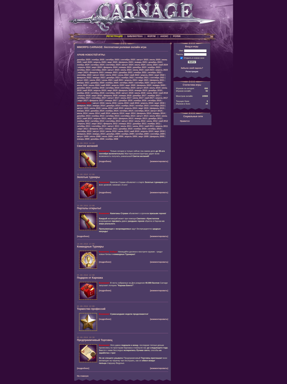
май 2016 (134, 103)
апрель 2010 (147, 131)
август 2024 (127, 65)
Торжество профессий (91, 308)
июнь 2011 (138, 126)
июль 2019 (155, 88)
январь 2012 (125, 123)
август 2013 (142, 116)
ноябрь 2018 (83, 93)
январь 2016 (99, 105)
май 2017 (149, 98)
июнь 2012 (152, 121)
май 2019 (87, 90)
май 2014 (105, 113)
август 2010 (98, 131)
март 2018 (97, 95)
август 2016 (98, 103)
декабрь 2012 (155, 118)
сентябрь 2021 (157, 77)
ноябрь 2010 (140, 129)
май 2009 (118, 136)
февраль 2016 (84, 105)
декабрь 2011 (139, 123)
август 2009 (82, 136)
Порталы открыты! (89, 208)
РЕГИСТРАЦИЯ (114, 36)
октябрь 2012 (97, 121)
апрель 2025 (100, 62)
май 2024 (163, 65)
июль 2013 (155, 116)
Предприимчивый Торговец (94, 340)
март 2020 (130, 85)
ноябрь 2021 (127, 77)
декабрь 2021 (113, 77)
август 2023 (113, 70)
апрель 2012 (84, 123)
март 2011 (83, 129)
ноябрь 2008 (112, 139)
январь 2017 (111, 100)
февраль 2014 (144, 113)
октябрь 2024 (97, 65)
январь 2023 (111, 72)
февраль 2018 (110, 95)
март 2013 (112, 118)
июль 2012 (140, 121)
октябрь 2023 (83, 70)
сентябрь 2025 (128, 59)
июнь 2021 (107, 80)
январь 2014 (159, 113)
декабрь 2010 (125, 129)
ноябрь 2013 (98, 116)
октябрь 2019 (112, 88)
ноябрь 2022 (140, 72)
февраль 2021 (157, 80)
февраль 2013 (126, 118)
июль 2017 (126, 98)
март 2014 (130, 113)
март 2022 (160, 75)
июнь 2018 (152, 93)
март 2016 (160, 103)
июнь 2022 (123, 75)
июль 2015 (95, 108)
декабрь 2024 (155, 62)
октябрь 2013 (112, 116)
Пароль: (180, 54)
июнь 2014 (94, 113)
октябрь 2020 (126, 83)
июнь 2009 (107, 136)
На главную (83, 376)
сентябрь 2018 (113, 93)
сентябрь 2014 (142, 111)
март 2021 (143, 80)
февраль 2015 (157, 108)
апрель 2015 (131, 108)
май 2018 (163, 93)
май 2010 (134, 131)
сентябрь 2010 (84, 131)
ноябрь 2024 (83, 65)
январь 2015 (83, 111)
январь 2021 (83, 83)
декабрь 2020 (97, 83)
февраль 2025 (126, 62)
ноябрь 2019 (98, 88)
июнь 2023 (138, 70)
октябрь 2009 (142, 134)
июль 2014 (82, 113)
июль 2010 (111, 131)
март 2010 (160, 131)
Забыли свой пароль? (192, 68)
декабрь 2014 (97, 111)
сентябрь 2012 (113, 121)
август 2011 (113, 126)
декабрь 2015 (113, 105)
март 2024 (97, 67)
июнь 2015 (107, 108)
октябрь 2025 (112, 59)
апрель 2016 (147, 103)
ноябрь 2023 (154, 67)
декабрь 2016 (125, 100)
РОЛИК (177, 36)
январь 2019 (141, 90)
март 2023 (83, 72)
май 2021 (118, 80)
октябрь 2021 (142, 77)
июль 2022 (111, 75)
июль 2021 (95, 80)
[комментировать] (159, 161)
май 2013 (87, 118)
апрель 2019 (100, 90)
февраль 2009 (157, 136)
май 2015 (118, 108)
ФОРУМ (151, 36)
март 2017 (83, 100)
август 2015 (82, 108)
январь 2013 (141, 118)
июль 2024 (140, 65)
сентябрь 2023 (99, 70)
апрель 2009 (131, 136)
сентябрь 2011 (99, 126)
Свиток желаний (87, 145)
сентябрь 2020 (142, 83)
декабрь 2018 (155, 90)
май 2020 (105, 85)
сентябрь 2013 (128, 116)
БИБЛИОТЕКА (135, 36)
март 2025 (112, 62)
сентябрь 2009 (157, 134)
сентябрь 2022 (84, 75)
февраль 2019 (126, 90)
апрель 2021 (131, 80)
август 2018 (127, 93)
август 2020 (156, 83)
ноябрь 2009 (127, 134)
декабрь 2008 (97, 139)
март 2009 (143, 136)
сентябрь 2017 (99, 98)
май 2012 (163, 121)
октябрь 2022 (154, 72)
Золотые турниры (88, 177)
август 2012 (127, 121)
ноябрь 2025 (98, 59)
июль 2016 (111, 103)
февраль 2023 (96, 72)
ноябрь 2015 (127, 105)
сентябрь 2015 (157, 105)
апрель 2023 (162, 70)
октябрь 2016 (154, 100)
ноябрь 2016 (140, 100)
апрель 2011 (162, 126)
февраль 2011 (96, 129)
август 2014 (156, 111)
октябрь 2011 (83, 126)
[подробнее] (105, 161)
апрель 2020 (118, 85)
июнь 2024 (152, 65)
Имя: (181, 50)
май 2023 (149, 70)
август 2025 (142, 59)
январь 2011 (111, 129)
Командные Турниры (90, 246)
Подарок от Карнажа (90, 277)
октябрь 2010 (154, 129)
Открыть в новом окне (194, 58)
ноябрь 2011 (154, 123)
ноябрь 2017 (154, 95)
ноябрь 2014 (112, 111)
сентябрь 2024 (113, 65)
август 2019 (142, 88)
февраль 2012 (110, 123)
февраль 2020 (144, 85)
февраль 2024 (110, 67)
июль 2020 (82, 85)
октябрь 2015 (142, 105)
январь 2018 (125, 95)
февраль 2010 (84, 134)
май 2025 (87, 62)
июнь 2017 (138, 98)
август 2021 (82, 80)
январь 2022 (99, 77)
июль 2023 (126, 70)
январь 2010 (99, 134)
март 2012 (97, 123)
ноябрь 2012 (83, 121)
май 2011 (149, 126)
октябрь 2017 (83, 98)
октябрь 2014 (126, 111)
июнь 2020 (94, 85)
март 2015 (143, 108)
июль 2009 (95, 136)
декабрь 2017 (139, 95)
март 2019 (112, 90)
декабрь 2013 (83, 116)
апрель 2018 (84, 95)
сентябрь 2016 (84, 103)
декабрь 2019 (83, 88)
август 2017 (113, 98)
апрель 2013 (100, 118)
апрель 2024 (84, 67)
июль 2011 (126, 126)
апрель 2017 (162, 98)
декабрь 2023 (139, 67)
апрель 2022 (147, 75)
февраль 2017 (96, 100)
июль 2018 (140, 93)
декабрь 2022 (125, 72)
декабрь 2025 (83, 59)
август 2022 (98, 75)
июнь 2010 (123, 131)
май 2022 (134, 75)
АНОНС (164, 36)
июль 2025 (155, 59)
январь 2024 (125, 67)
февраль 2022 (84, 77)
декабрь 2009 (113, 134)
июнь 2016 (123, 103)
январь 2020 (159, 85)
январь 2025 (141, 62)
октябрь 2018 (97, 93)
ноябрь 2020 (112, 83)
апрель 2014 (118, 113)
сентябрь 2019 (128, 88)
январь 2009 (83, 139)
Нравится (185, 121)
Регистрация (192, 71)
